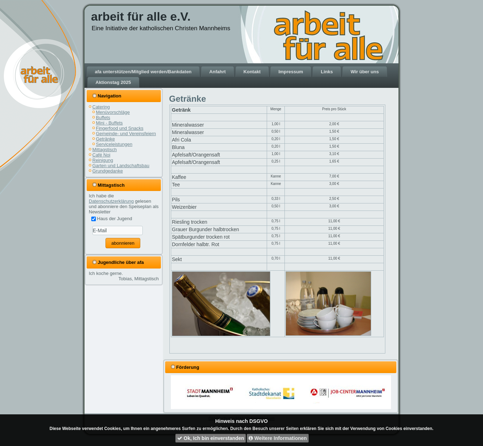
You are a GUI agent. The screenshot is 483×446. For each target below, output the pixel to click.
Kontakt (252, 71)
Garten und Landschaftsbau (120, 165)
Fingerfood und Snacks (119, 128)
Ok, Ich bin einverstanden (210, 438)
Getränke (105, 139)
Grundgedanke (107, 171)
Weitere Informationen (277, 438)
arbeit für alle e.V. (140, 16)
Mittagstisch (104, 149)
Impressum (290, 71)
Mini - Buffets (109, 123)
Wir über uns (365, 71)
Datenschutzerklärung (111, 201)
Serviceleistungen (114, 144)
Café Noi (101, 155)
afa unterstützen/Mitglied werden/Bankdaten (143, 71)
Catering (101, 107)
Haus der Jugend (111, 218)
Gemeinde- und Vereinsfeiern (126, 133)
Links (327, 71)
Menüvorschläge (113, 112)
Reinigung (102, 160)
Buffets (103, 117)
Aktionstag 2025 (113, 82)
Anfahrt (217, 71)
